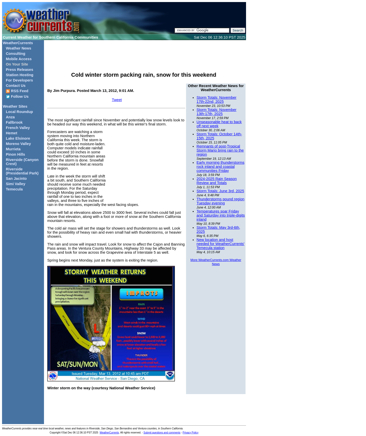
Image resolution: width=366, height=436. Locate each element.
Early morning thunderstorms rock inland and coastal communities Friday (220, 166)
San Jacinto (16, 178)
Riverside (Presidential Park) (22, 171)
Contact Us (15, 86)
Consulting (15, 54)
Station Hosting (19, 75)
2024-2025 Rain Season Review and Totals (216, 181)
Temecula (14, 189)
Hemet (11, 133)
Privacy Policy (191, 432)
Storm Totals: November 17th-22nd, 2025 (216, 99)
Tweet (117, 100)
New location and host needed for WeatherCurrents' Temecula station (220, 244)
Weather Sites (15, 106)
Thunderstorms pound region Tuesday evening (220, 201)
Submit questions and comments (162, 432)
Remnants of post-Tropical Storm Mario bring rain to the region (220, 150)
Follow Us (17, 96)
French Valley (18, 128)
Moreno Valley (18, 144)
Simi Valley (15, 184)
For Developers (19, 80)
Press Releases (19, 70)
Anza (10, 117)
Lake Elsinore (18, 138)
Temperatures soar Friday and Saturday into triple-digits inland (220, 215)
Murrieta (13, 149)
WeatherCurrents (18, 43)
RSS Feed (17, 91)
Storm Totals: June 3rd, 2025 (220, 191)
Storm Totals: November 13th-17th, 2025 (216, 112)
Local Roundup (19, 112)
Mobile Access (19, 59)
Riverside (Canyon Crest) (22, 162)
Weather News (18, 48)
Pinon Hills (15, 154)
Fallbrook (14, 122)
